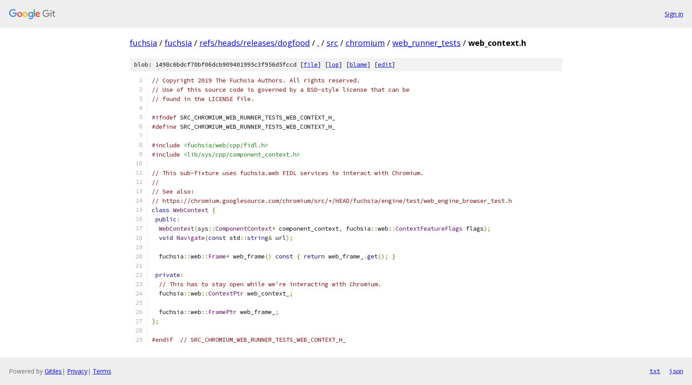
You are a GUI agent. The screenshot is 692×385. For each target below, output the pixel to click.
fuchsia (143, 42)
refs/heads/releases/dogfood (254, 42)
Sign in (674, 14)
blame (358, 64)
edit (385, 64)
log (333, 64)
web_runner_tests (426, 42)
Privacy (77, 371)
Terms (102, 371)
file (311, 64)
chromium (365, 42)
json (676, 371)
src (332, 42)
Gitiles (53, 371)
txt (655, 371)
